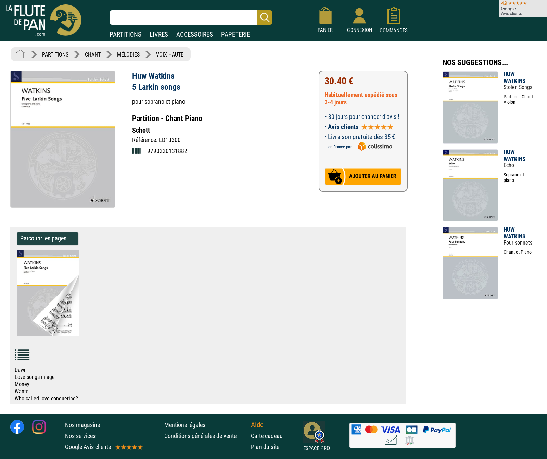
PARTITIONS (125, 34)
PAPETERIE (235, 34)
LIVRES (159, 34)
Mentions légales (184, 425)
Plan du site (265, 446)
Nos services (80, 435)
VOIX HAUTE (169, 54)
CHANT (93, 54)
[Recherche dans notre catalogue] (191, 17)
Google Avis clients (103, 446)
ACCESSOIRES (194, 34)
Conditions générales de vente (205, 435)
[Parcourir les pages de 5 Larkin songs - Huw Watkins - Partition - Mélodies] (82, 334)
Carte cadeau (267, 435)
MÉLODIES (128, 54)
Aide (257, 425)
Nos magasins (82, 425)
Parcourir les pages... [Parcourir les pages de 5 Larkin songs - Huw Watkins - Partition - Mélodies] (46, 238)
